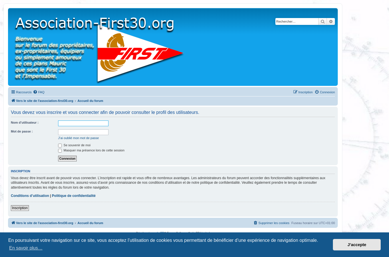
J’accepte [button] (356, 244)
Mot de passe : (22, 131)
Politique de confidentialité (74, 196)
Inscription (20, 208)
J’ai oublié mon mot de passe (78, 138)
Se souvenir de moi (74, 145)
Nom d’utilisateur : (25, 122)
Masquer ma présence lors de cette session (91, 150)
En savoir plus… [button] (26, 248)
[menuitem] (38, 92)
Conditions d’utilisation (30, 196)
